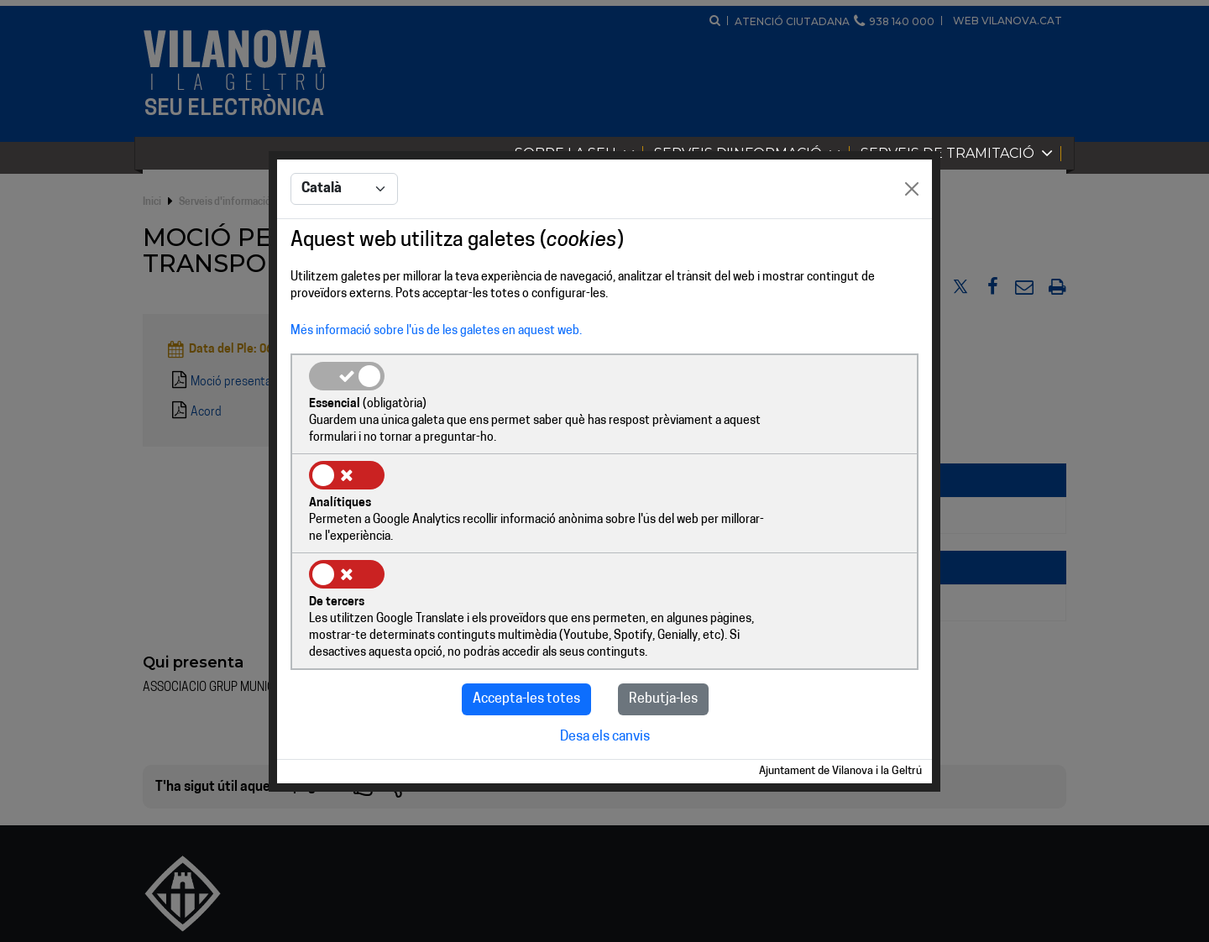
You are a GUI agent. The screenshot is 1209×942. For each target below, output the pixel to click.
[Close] (911, 240)
